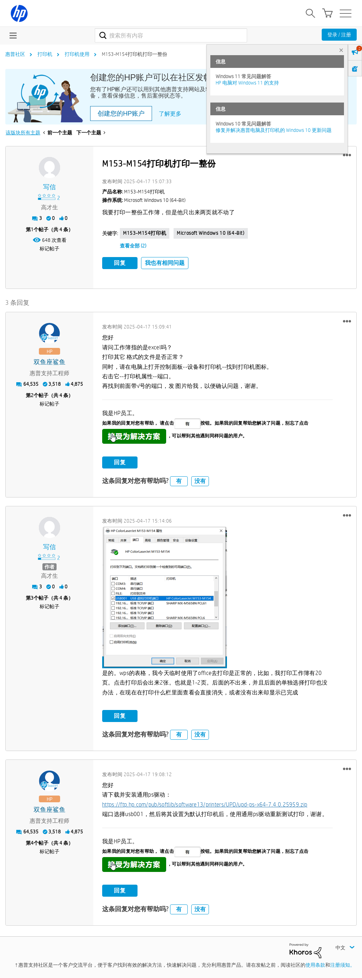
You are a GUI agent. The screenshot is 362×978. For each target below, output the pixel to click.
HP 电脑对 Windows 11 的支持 (247, 83)
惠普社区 (15, 54)
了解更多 (170, 114)
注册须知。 (342, 965)
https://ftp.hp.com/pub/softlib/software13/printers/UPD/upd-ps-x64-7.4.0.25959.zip (204, 804)
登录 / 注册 (339, 34)
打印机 (44, 54)
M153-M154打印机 (144, 233)
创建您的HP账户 (121, 113)
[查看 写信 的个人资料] (49, 187)
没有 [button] (200, 480)
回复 (120, 263)
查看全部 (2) (133, 246)
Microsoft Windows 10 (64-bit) (210, 233)
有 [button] (179, 480)
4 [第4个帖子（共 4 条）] (32, 842)
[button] (347, 155)
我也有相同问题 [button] (165, 263)
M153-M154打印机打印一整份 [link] (134, 54)
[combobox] (171, 35)
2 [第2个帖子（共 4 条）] (32, 395)
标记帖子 (49, 248)
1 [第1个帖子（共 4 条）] (32, 229)
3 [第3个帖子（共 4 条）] (32, 597)
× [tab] (341, 50)
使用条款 (315, 965)
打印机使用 (77, 54)
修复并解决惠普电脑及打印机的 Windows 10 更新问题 (274, 130)
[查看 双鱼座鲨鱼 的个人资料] (49, 361)
